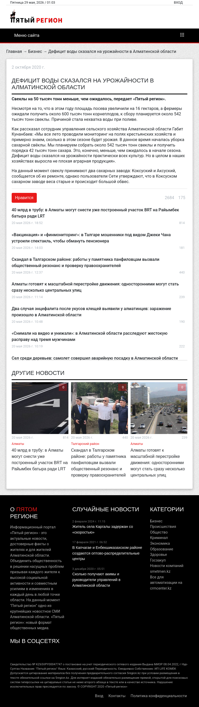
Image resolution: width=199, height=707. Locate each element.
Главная (14, 51)
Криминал (159, 538)
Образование (161, 549)
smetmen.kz (160, 571)
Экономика (160, 543)
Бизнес (35, 51)
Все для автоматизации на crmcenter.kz (166, 583)
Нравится (24, 197)
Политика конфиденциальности (159, 696)
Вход (178, 2)
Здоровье (158, 554)
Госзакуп (158, 560)
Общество (159, 532)
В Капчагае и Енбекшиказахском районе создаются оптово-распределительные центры (107, 553)
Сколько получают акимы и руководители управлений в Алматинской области (96, 579)
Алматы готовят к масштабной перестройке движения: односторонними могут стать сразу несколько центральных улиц (158, 462)
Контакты (116, 696)
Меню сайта (99, 35)
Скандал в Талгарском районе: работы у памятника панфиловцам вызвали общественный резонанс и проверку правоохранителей (98, 462)
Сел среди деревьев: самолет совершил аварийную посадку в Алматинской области (95, 358)
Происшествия (163, 526)
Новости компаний (166, 566)
